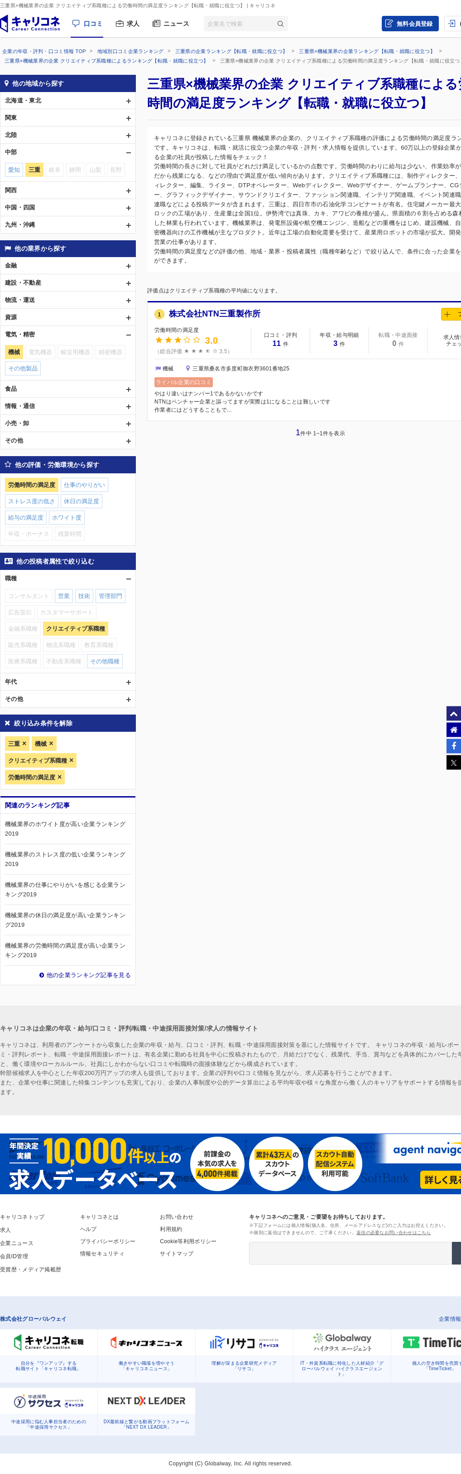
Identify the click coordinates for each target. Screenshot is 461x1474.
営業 (64, 596)
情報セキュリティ (102, 1253)
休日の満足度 (81, 501)
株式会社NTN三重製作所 (215, 313)
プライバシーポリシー (108, 1241)
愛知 (14, 169)
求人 (133, 23)
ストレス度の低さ (31, 501)
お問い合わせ (176, 1217)
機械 (41, 743)
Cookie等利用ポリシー (188, 1241)
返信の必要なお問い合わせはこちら (393, 1232)
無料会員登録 (415, 23)
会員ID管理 (14, 1256)
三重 (14, 743)
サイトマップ (176, 1253)
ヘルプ (88, 1229)
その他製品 (23, 368)
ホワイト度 (67, 517)
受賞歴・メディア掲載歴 (30, 1269)
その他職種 (105, 661)
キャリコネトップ (22, 1217)
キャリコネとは (99, 1217)
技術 (84, 596)
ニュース (176, 23)
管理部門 (110, 596)
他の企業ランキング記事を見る (89, 975)
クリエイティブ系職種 (37, 760)
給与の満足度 (25, 517)
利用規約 (171, 1229)
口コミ (93, 23)
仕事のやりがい (84, 485)
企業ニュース (17, 1243)
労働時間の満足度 (31, 777)
